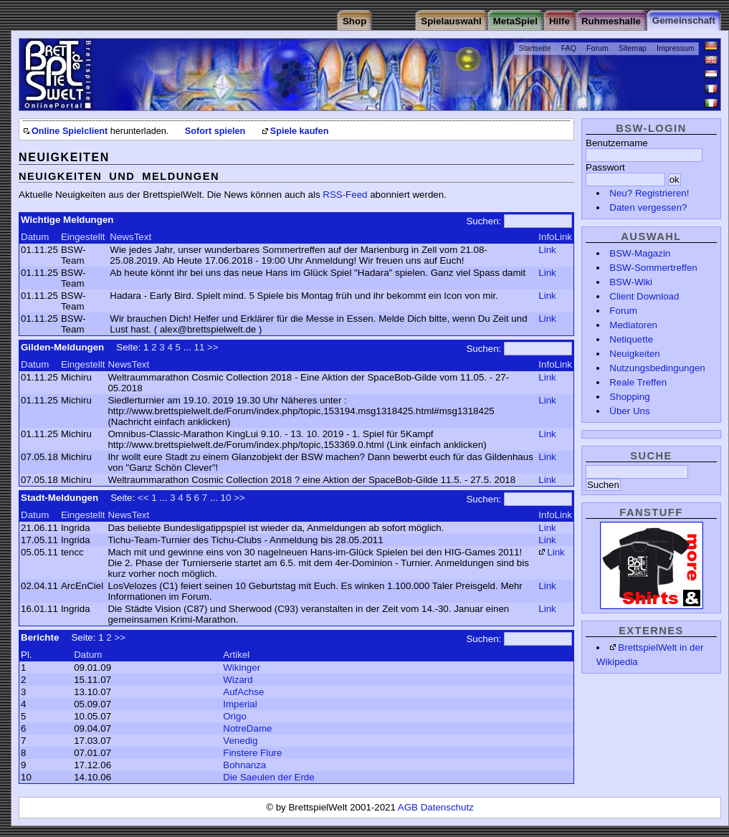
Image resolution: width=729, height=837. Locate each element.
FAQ (568, 48)
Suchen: (483, 221)
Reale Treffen (638, 382)
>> (213, 347)
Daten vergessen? (648, 207)
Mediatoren (633, 325)
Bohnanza (244, 765)
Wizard (237, 679)
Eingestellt (83, 236)
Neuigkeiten (634, 353)
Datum (35, 236)
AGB (409, 807)
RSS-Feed (345, 194)
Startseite (535, 48)
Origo (235, 716)
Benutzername (617, 143)
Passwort (605, 167)
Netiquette (631, 339)
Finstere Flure (252, 752)
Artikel (236, 654)
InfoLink (555, 236)
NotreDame (247, 728)
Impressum (676, 48)
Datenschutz (447, 807)
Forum (597, 48)
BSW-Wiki (630, 282)
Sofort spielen (215, 131)
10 (226, 497)
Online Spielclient (70, 131)
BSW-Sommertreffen (653, 267)
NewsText (130, 236)
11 (199, 347)
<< (143, 497)
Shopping (629, 396)
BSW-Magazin (639, 253)
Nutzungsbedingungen (657, 368)
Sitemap (633, 48)
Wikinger (241, 667)
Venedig (240, 740)
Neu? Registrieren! (649, 193)
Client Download (644, 296)
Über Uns (629, 411)
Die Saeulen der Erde (268, 777)
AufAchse (243, 692)
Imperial (240, 704)
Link (547, 249)
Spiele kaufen (299, 131)
